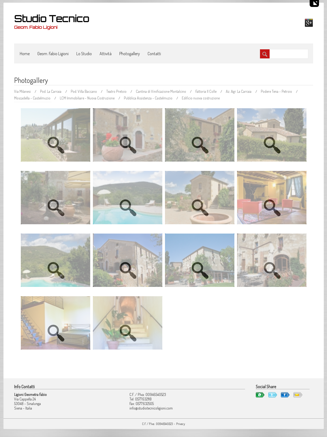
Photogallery (129, 53)
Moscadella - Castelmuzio (32, 98)
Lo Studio (84, 53)
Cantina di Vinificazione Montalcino (161, 91)
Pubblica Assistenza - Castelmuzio (148, 98)
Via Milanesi (22, 91)
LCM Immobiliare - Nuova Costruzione (87, 98)
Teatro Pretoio (116, 91)
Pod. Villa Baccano (84, 91)
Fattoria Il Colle (206, 91)
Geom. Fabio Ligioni (53, 53)
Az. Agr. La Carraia (239, 91)
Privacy (180, 424)
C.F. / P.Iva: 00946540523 (157, 424)
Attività (106, 53)
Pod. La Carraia (51, 91)
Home (25, 53)
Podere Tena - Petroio (277, 91)
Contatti (154, 53)
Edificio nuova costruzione (201, 98)
